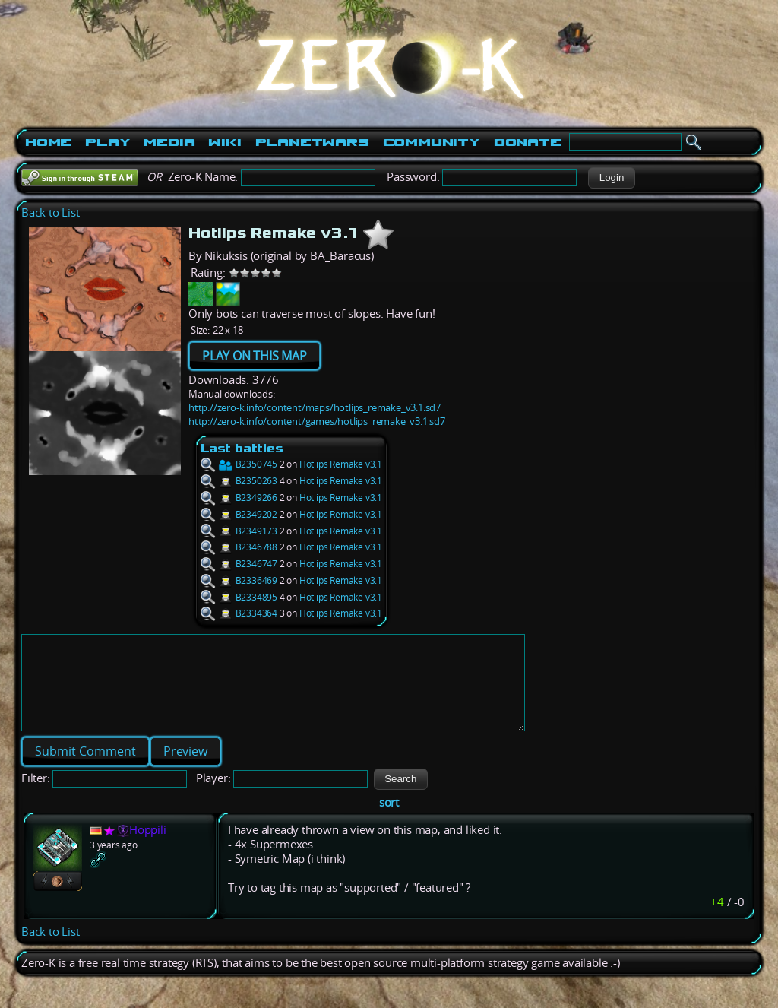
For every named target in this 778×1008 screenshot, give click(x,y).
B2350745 (239, 464)
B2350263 (239, 480)
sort (389, 820)
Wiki (224, 142)
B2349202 (239, 514)
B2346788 (239, 546)
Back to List (50, 212)
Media (169, 142)
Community (431, 142)
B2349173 (239, 531)
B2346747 (239, 563)
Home (48, 142)
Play (107, 142)
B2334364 (239, 613)
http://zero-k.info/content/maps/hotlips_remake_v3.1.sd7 (314, 407)
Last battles (242, 448)
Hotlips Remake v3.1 (340, 464)
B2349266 (239, 497)
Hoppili (147, 848)
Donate (527, 142)
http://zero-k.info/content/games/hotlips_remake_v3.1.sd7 (316, 421)
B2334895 (239, 597)
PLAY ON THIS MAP (254, 355)
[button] (611, 178)
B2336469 (239, 580)
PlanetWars (312, 142)
